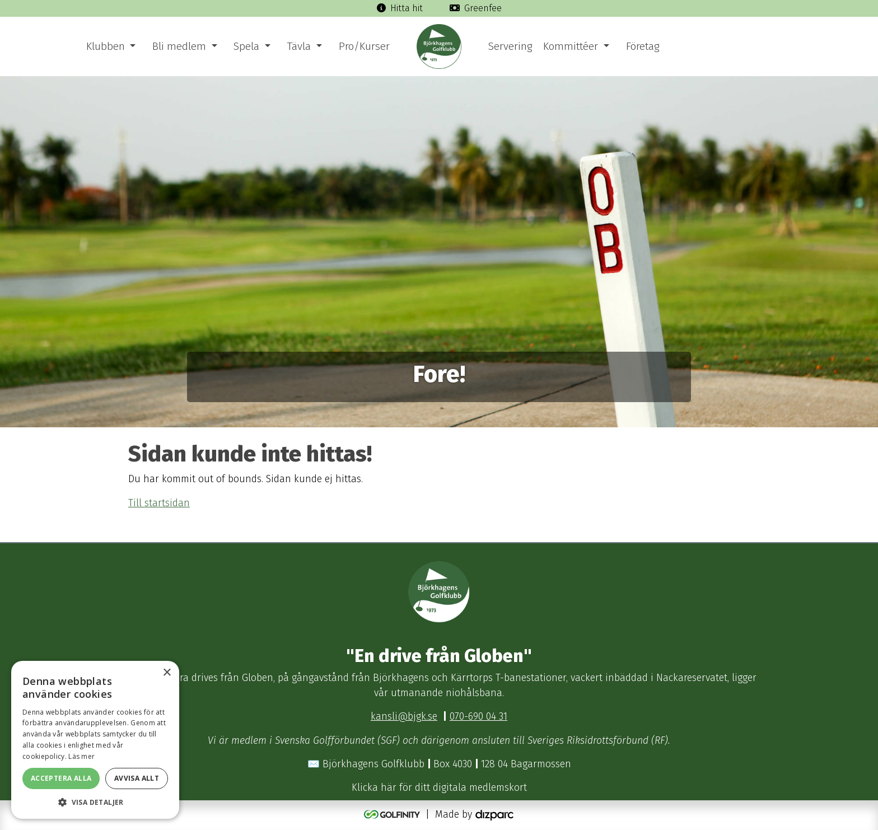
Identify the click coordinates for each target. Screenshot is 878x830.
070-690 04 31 (478, 716)
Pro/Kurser (364, 46)
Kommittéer (570, 46)
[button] (95, 802)
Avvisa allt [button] (136, 778)
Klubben (105, 46)
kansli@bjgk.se (404, 716)
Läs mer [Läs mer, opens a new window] (81, 756)
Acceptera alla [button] (61, 778)
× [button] (166, 673)
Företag (642, 46)
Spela (246, 46)
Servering (510, 46)
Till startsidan (159, 503)
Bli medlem (179, 46)
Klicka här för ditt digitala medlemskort (439, 788)
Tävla (299, 46)
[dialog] (95, 740)
